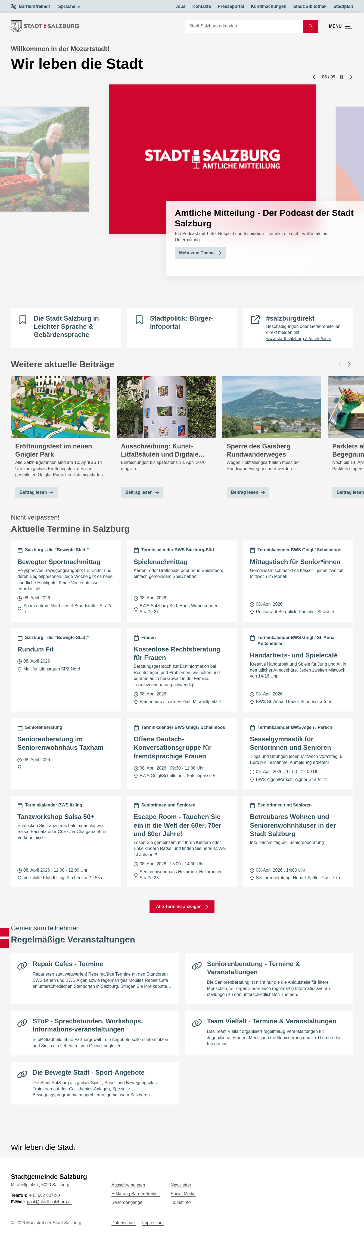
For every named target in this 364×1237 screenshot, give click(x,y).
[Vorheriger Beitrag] (339, 364)
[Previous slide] (314, 77)
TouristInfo (181, 1202)
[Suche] (244, 26)
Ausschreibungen (128, 1185)
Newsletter (181, 1185)
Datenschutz (123, 1222)
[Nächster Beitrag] (349, 364)
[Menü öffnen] (341, 26)
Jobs (180, 6)
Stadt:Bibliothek (309, 6)
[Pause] (341, 77)
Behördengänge (126, 1202)
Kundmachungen (269, 6)
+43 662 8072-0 (44, 1195)
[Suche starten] (310, 26)
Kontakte (201, 6)
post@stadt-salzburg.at (49, 1202)
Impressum (153, 1222)
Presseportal (231, 6)
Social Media (183, 1193)
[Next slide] (351, 77)
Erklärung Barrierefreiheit (135, 1193)
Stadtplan (343, 6)
